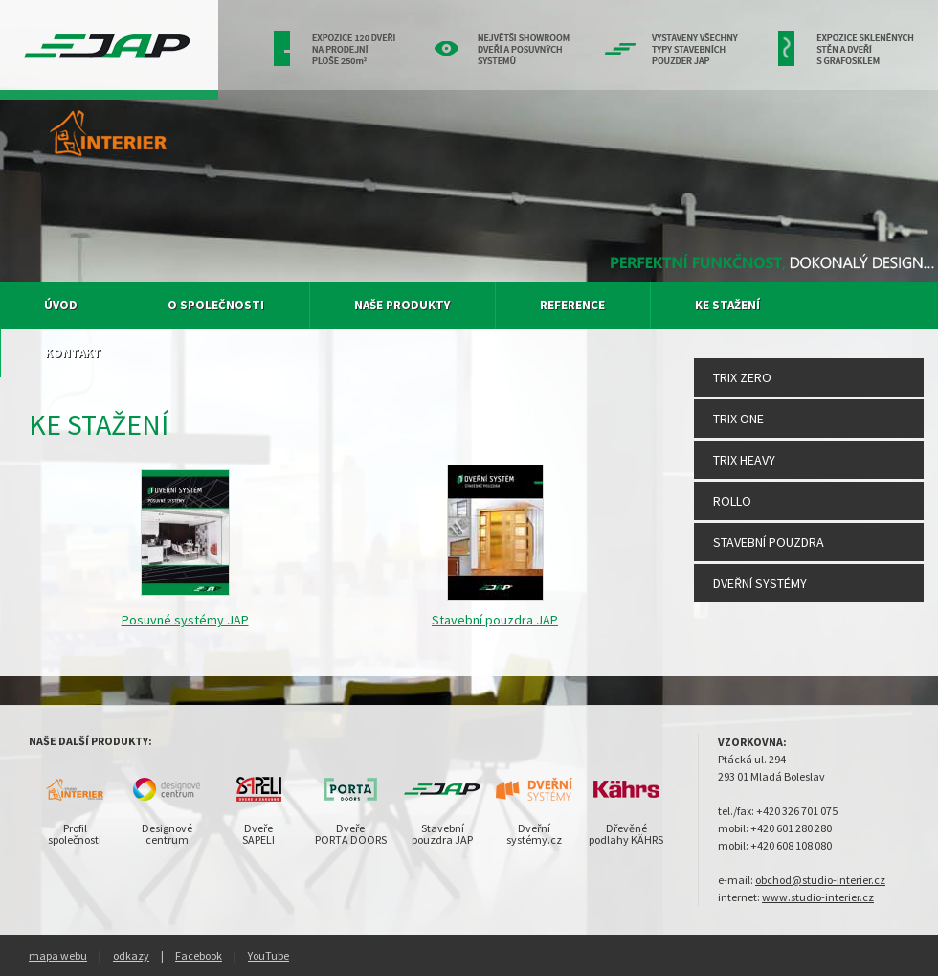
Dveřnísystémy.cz (534, 834)
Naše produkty (402, 305)
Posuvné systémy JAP (185, 619)
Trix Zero (742, 377)
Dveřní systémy (760, 583)
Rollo (732, 501)
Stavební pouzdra (768, 542)
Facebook (198, 955)
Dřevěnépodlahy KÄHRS (626, 834)
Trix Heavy (744, 459)
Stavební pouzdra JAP (495, 619)
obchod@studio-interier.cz (820, 880)
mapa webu (58, 955)
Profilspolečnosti (74, 834)
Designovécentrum (167, 834)
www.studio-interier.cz (818, 897)
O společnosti (216, 305)
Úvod (61, 305)
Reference (572, 305)
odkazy (131, 955)
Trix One (738, 418)
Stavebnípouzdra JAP (442, 834)
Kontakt (73, 353)
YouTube (268, 955)
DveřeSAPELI (258, 834)
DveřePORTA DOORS (351, 834)
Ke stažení (727, 305)
